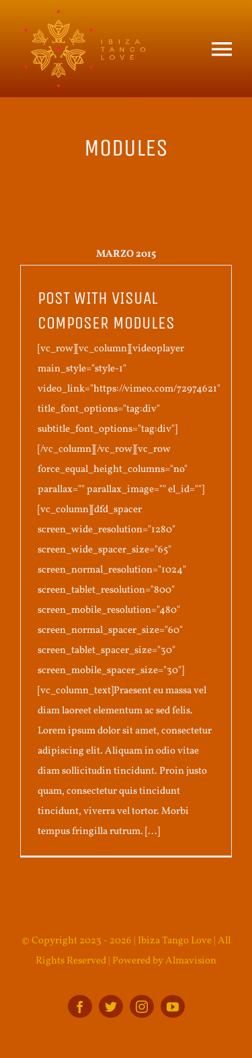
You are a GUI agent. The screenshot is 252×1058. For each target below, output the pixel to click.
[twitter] (111, 1006)
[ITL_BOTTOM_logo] (84, 15)
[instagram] (142, 1006)
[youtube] (173, 1006)
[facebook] (80, 1006)
